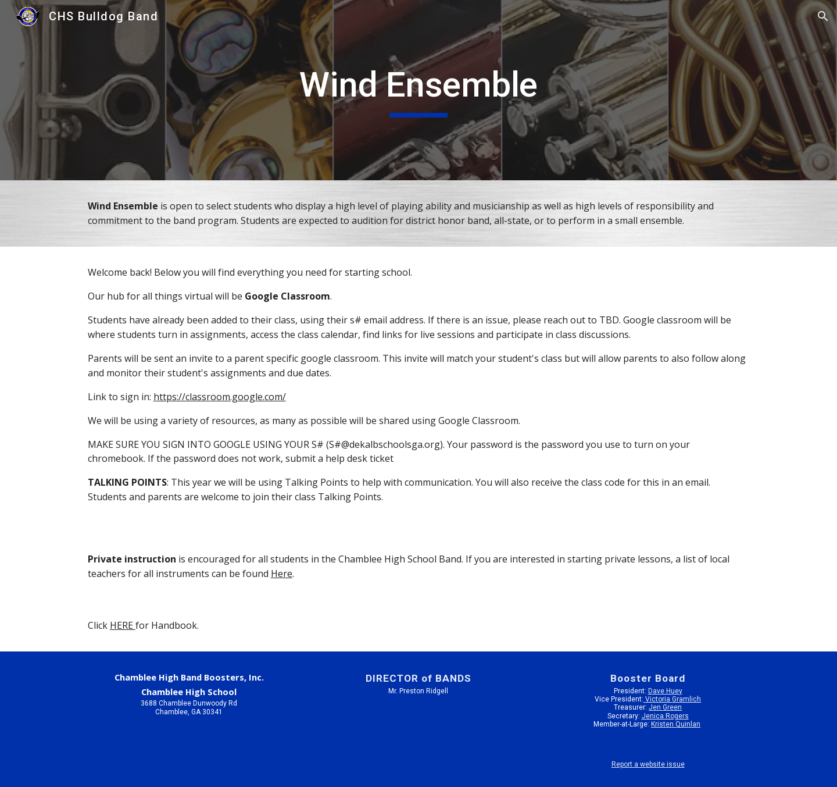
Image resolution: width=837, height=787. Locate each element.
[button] (823, 16)
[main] (418, 90)
